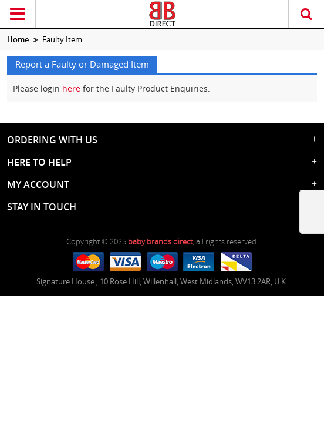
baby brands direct (160, 241)
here (71, 88)
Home (18, 39)
